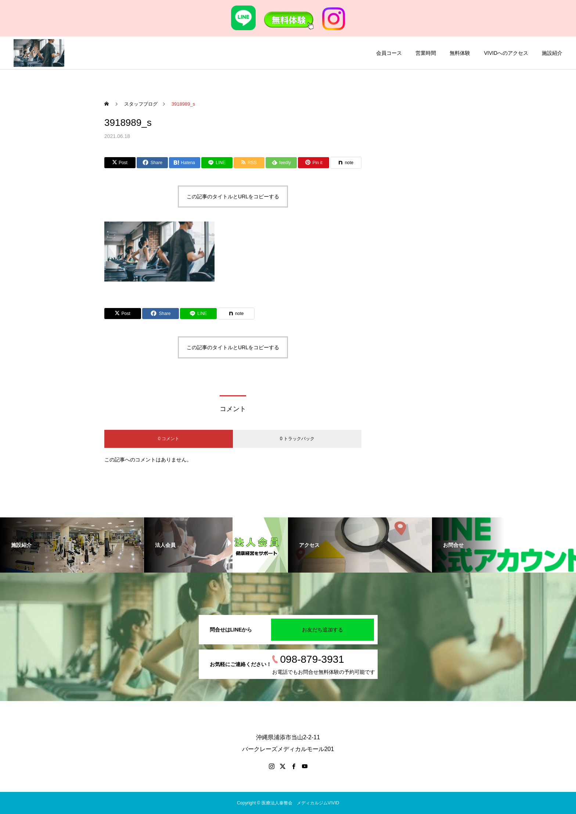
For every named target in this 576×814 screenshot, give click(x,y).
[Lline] (217, 162)
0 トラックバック (297, 438)
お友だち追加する (322, 630)
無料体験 (460, 53)
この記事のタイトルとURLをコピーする (233, 196)
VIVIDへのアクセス (506, 53)
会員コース (389, 53)
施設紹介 (552, 53)
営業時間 (425, 53)
